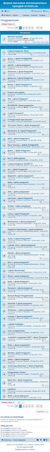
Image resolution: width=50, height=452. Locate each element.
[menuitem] (7, 11)
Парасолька (28, 121)
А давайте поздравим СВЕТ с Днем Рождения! (28, 337)
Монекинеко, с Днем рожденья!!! (22, 222)
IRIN (25, 397)
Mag (25, 171)
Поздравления (10, 20)
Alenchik (26, 305)
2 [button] (23, 28)
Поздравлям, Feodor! (17, 372)
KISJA (26, 354)
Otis (25, 100)
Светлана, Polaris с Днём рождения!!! (24, 125)
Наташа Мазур (29, 278)
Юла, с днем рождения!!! (18, 262)
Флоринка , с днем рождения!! (21, 310)
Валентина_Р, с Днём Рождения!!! (22, 131)
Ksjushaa (27, 80)
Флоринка (27, 312)
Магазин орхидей (15, 37)
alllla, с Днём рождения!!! (18, 192)
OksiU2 (26, 165)
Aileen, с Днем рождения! (19, 359)
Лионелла (27, 73)
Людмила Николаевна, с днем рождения (25, 229)
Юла (25, 132)
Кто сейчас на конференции (12, 417)
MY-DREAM (27, 208)
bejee (25, 140)
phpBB (21, 444)
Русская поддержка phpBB (25, 447)
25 (39, 55)
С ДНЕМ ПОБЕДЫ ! (16, 324)
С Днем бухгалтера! (16, 270)
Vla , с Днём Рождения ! (18, 169)
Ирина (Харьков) (29, 184)
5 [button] (32, 28)
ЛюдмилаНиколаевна (31, 231)
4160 (38, 42)
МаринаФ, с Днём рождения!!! (21, 176)
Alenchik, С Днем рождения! (20, 304)
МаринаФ (27, 177)
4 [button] (29, 28)
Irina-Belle (27, 147)
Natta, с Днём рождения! (18, 182)
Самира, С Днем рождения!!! (20, 316)
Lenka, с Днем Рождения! (18, 214)
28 (47, 55)
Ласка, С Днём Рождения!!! (19, 239)
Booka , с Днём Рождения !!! (20, 85)
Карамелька (28, 339)
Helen (25, 152)
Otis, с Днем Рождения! (18, 99)
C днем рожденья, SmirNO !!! (20, 164)
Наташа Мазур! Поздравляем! (20, 296)
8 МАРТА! (12, 389)
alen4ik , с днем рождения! (19, 65)
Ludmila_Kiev (28, 247)
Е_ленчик (27, 127)
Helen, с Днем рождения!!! (19, 345)
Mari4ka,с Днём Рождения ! (19, 353)
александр (27, 391)
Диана (26, 38)
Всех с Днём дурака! (16, 158)
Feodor (26, 160)
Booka (26, 86)
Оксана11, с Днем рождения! (20, 288)
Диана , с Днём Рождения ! (19, 151)
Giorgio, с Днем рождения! (19, 206)
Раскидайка (27, 53)
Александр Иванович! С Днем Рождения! (25, 366)
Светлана (27, 200)
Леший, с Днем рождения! (19, 253)
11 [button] (38, 28)
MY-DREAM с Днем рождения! (20, 105)
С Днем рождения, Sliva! (18, 51)
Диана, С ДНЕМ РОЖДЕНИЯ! (20, 59)
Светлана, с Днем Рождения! (20, 198)
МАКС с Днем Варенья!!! (18, 396)
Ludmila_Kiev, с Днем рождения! (22, 245)
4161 (42, 42)
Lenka (26, 215)
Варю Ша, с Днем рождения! (20, 380)
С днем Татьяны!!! (16, 113)
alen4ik (26, 67)
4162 (46, 42)
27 (44, 55)
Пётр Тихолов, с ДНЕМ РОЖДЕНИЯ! (23, 145)
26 (41, 55)
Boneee (26, 115)
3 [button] (26, 28)
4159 (34, 42)
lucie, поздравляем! (16, 331)
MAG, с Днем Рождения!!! (19, 139)
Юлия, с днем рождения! (18, 276)
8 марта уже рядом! (16, 92)
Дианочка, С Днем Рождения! (20, 78)
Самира (26, 290)
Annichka (27, 193)
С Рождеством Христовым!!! (20, 120)
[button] (16, 27)
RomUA (26, 60)
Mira (25, 94)
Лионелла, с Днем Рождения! (20, 72)
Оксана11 (27, 347)
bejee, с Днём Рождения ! (18, 282)
